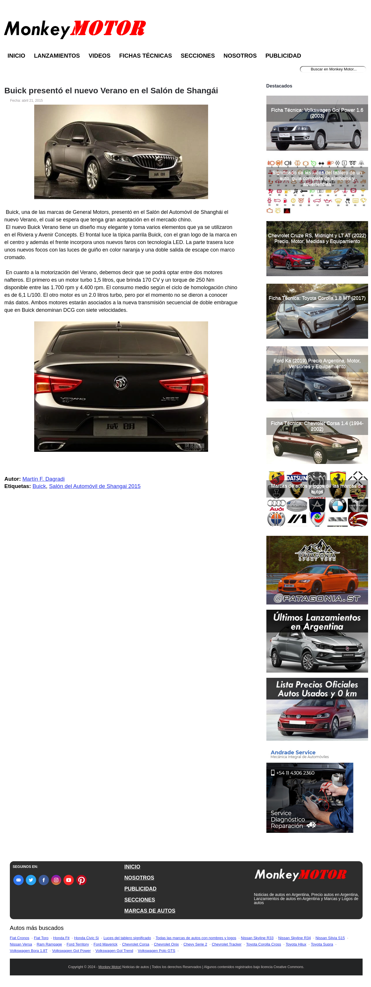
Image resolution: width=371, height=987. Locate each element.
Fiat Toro (41, 938)
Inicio (16, 55)
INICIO (132, 867)
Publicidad (283, 55)
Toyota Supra (322, 944)
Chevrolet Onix (166, 944)
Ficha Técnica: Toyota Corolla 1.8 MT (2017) (317, 298)
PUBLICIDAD (140, 889)
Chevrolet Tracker (227, 944)
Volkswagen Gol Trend (114, 950)
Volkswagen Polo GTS (156, 950)
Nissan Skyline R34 (294, 938)
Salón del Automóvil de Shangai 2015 (95, 486)
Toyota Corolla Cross (263, 944)
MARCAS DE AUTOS (149, 911)
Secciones (198, 55)
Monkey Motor (110, 967)
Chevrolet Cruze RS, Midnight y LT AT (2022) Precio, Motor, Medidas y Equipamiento (317, 238)
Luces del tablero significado (127, 938)
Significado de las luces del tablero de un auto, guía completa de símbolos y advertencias (317, 178)
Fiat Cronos (19, 938)
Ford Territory (78, 944)
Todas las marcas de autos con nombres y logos (196, 938)
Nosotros (240, 55)
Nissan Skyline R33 (257, 938)
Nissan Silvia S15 (330, 938)
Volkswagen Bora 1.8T (29, 950)
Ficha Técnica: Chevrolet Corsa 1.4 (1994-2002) (317, 426)
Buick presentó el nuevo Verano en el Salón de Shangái (111, 90)
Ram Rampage (49, 944)
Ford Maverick (105, 944)
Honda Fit (61, 938)
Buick (39, 486)
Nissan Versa (21, 944)
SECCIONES (139, 900)
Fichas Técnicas (145, 55)
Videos (100, 55)
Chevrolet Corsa (135, 944)
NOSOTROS (139, 878)
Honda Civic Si (86, 938)
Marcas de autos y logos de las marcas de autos (317, 488)
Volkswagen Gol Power (71, 950)
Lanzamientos (57, 55)
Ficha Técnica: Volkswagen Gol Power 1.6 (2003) (317, 113)
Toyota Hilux (296, 944)
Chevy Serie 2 (195, 944)
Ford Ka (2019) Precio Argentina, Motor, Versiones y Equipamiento (317, 363)
